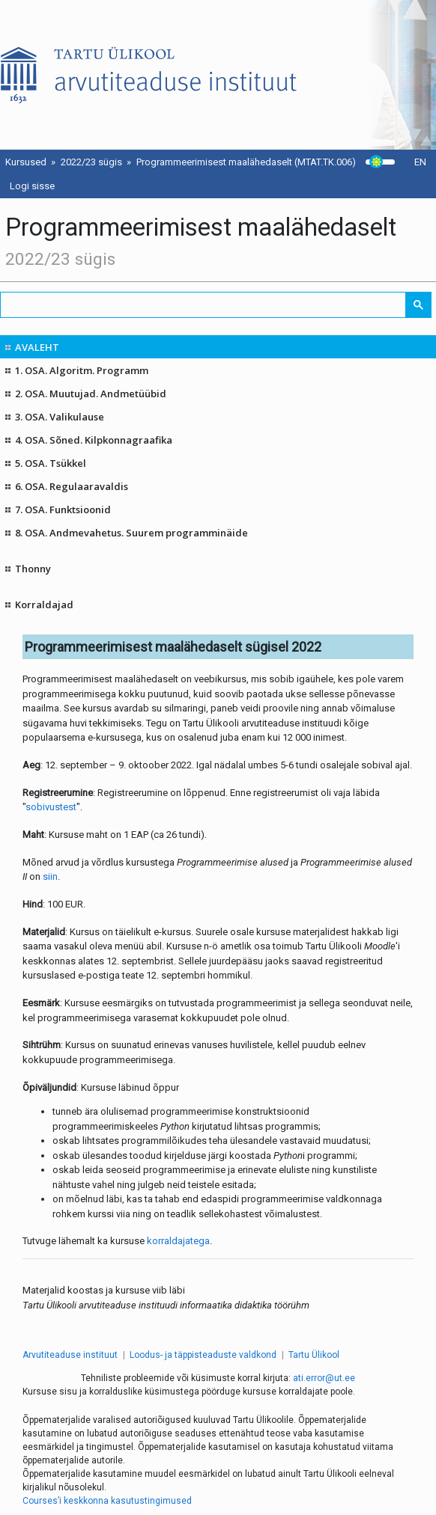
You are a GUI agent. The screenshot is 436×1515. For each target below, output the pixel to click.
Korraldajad (44, 604)
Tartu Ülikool (313, 1355)
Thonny (33, 568)
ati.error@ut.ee (324, 1378)
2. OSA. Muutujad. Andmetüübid (90, 393)
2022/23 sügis (91, 162)
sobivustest (50, 806)
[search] (203, 305)
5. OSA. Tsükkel (50, 463)
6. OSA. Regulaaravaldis (71, 486)
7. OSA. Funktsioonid (63, 509)
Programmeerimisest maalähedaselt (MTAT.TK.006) (246, 162)
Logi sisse (32, 186)
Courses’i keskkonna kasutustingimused (107, 1501)
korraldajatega (178, 1240)
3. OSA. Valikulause (59, 416)
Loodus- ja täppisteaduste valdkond (203, 1355)
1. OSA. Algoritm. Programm (81, 370)
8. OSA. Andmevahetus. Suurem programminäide (131, 532)
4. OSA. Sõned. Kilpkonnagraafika (93, 440)
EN (420, 162)
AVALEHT (37, 347)
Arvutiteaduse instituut (70, 1355)
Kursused (25, 162)
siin (50, 876)
